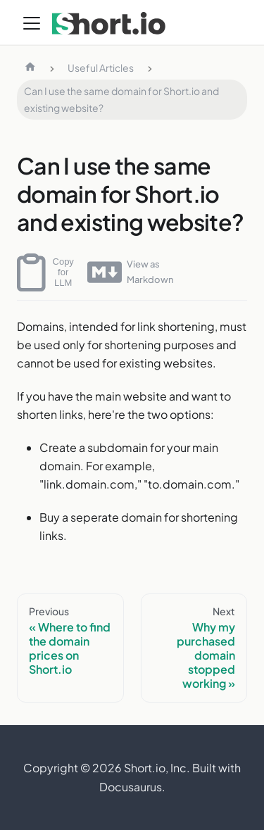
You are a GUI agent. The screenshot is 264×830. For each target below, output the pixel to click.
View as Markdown (130, 272)
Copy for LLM (45, 272)
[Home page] (30, 68)
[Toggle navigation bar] (31, 23)
